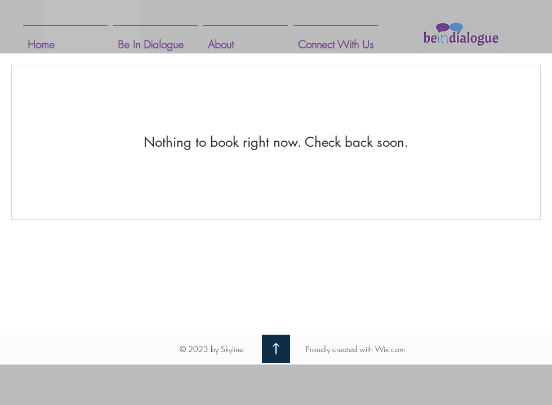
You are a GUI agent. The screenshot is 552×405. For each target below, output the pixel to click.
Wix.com (390, 349)
